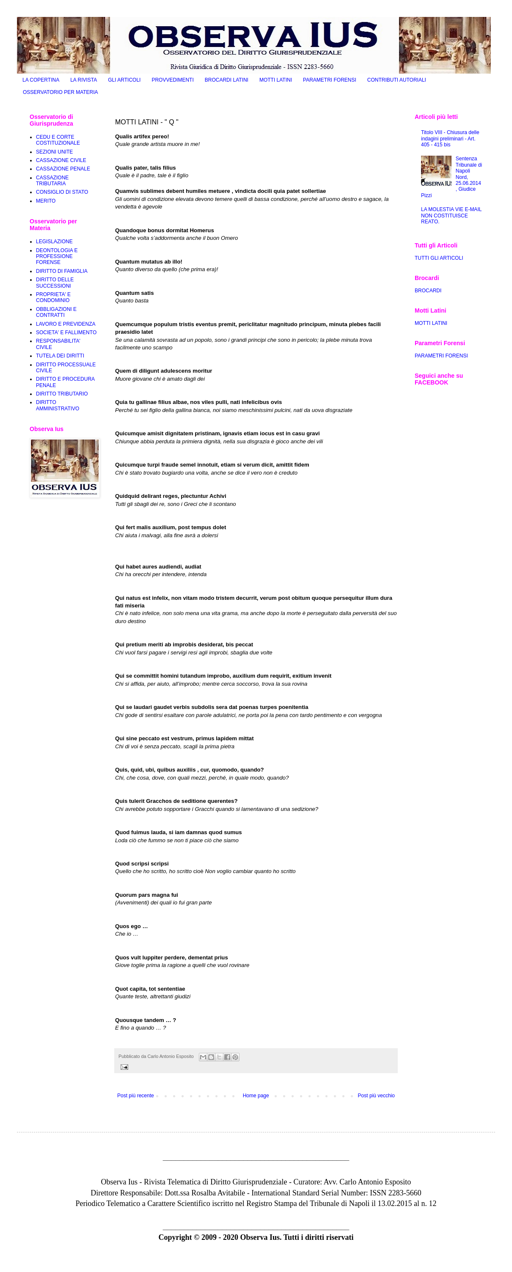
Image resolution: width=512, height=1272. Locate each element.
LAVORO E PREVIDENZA (65, 324)
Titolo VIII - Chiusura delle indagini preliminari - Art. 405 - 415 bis (450, 138)
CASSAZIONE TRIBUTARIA (52, 181)
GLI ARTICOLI (124, 80)
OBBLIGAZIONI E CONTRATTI (56, 312)
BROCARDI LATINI (226, 80)
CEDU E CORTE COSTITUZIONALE (58, 140)
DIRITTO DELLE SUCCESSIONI (55, 282)
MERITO (45, 201)
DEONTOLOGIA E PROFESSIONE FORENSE (56, 256)
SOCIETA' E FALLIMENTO (66, 332)
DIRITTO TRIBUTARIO (62, 394)
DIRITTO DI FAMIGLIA (62, 271)
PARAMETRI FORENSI (329, 80)
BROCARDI (428, 291)
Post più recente (135, 1096)
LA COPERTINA (40, 80)
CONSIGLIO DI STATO (62, 192)
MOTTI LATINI (275, 80)
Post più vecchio (376, 1096)
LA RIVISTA (83, 80)
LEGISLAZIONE (54, 242)
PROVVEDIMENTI (172, 80)
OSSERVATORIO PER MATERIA (60, 92)
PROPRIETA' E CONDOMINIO (53, 297)
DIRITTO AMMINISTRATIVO (57, 405)
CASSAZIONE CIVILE (61, 160)
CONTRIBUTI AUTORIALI (396, 80)
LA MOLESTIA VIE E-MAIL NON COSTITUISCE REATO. (451, 215)
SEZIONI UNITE (54, 152)
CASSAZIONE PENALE (63, 169)
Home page (256, 1096)
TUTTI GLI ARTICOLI (439, 258)
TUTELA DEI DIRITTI (60, 356)
